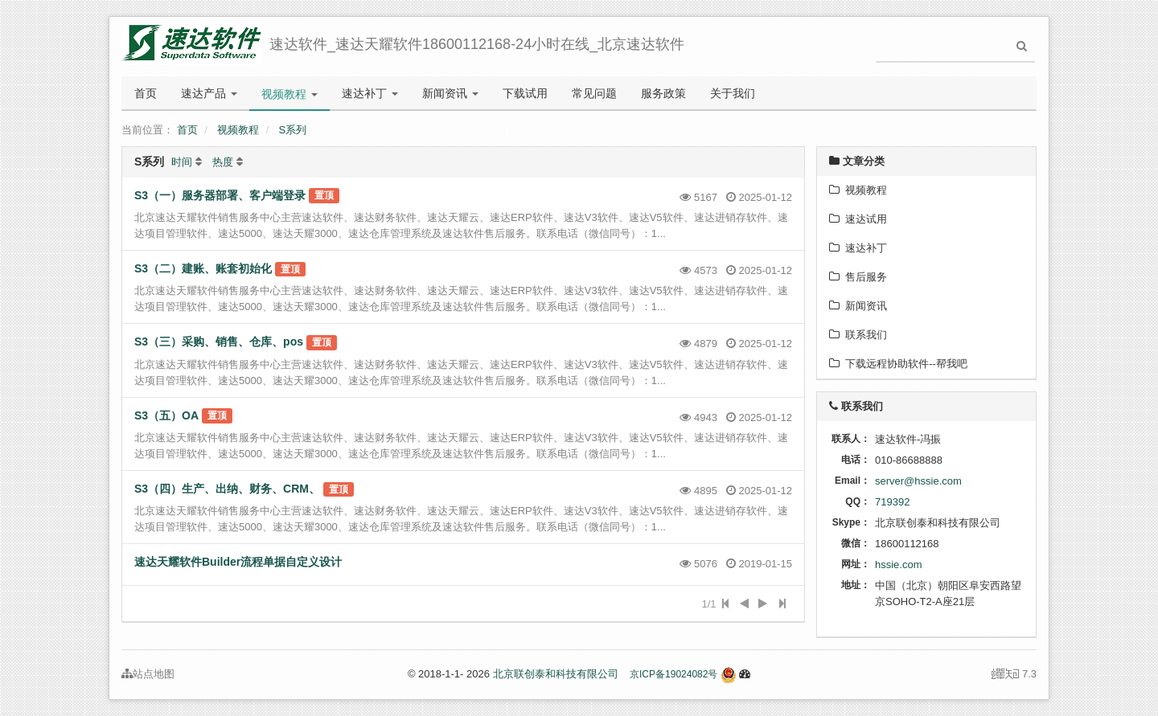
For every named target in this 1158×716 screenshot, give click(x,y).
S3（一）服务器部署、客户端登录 (220, 195)
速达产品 (209, 93)
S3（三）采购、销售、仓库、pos (218, 341)
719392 (892, 502)
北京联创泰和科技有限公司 (555, 674)
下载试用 (525, 93)
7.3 (1014, 675)
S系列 (293, 130)
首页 (145, 93)
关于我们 (732, 93)
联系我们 (858, 335)
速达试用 (858, 219)
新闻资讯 (450, 93)
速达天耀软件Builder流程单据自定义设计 (238, 561)
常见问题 (594, 93)
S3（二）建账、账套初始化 (203, 268)
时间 (181, 162)
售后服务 (858, 277)
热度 (222, 162)
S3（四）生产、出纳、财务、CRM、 (227, 488)
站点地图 (148, 674)
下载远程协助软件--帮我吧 (898, 364)
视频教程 (289, 94)
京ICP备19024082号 (673, 674)
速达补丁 (370, 93)
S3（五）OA (166, 415)
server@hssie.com (918, 481)
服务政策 (663, 93)
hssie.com (898, 564)
